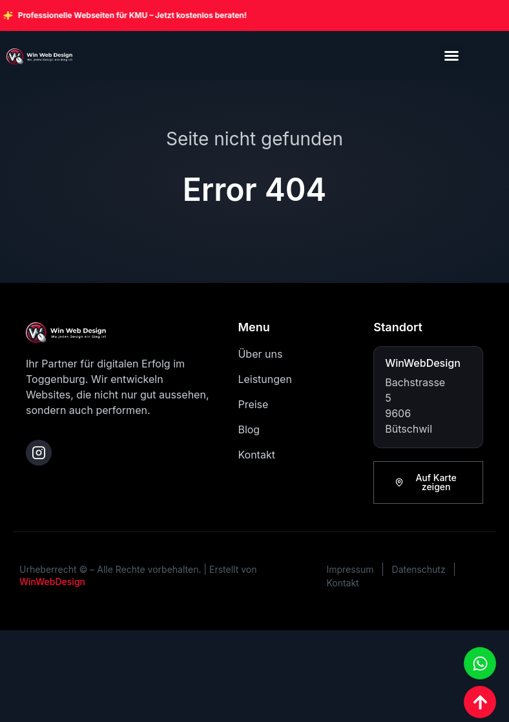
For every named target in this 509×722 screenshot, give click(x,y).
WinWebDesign (52, 581)
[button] (451, 55)
